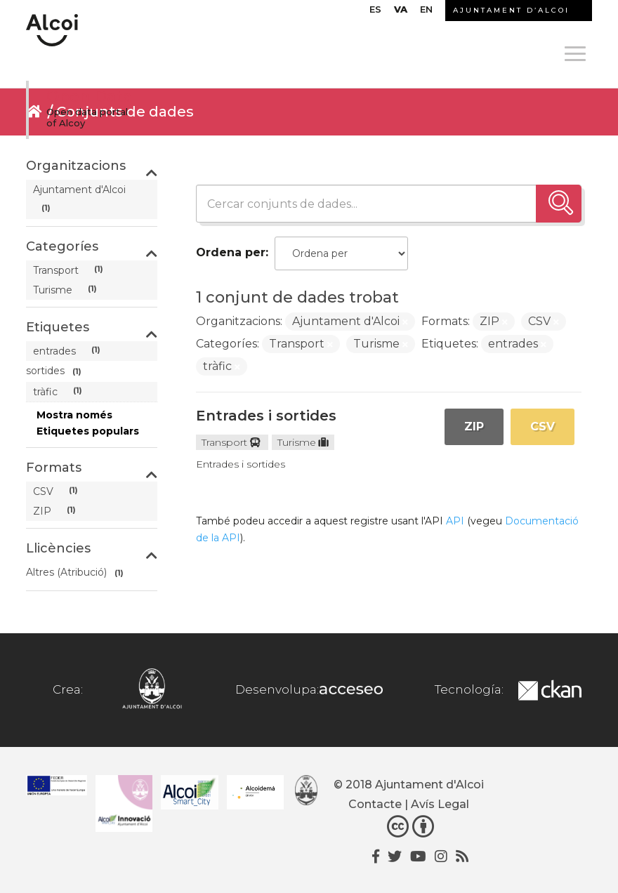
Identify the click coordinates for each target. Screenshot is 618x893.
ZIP (474, 426)
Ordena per (230, 252)
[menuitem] (375, 12)
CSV (542, 426)
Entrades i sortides (266, 415)
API (455, 521)
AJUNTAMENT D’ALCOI (511, 10)
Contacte (375, 804)
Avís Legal (440, 804)
